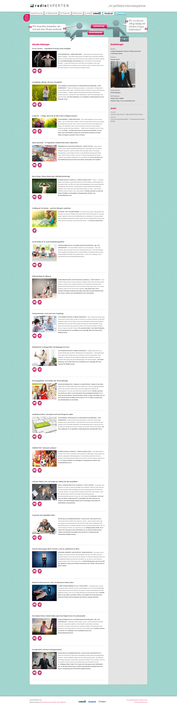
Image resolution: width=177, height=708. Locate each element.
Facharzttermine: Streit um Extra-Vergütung (47, 313)
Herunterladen (39, 71)
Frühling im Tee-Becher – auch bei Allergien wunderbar (51, 208)
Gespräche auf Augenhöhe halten (43, 515)
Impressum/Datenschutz (141, 702)
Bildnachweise (144, 700)
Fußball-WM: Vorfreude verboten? (44, 448)
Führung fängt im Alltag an (41, 276)
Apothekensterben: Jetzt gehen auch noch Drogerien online (52, 414)
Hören (34, 71)
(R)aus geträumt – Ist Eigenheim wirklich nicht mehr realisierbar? (55, 143)
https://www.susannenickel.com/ (126, 100)
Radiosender (95, 32)
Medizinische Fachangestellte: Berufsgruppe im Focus (50, 347)
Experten (99, 26)
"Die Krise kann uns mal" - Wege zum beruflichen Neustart (127, 114)
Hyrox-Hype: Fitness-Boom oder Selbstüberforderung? (51, 176)
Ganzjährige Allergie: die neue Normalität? (47, 82)
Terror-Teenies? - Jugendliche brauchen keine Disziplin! (51, 48)
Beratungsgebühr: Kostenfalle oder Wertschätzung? (50, 381)
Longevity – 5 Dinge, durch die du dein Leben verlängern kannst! (54, 116)
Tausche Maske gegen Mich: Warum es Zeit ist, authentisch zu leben (55, 549)
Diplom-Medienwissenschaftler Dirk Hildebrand (53, 702)
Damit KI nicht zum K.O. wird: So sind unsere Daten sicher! (53, 582)
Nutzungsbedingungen (132, 700)
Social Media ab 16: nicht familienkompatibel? (48, 242)
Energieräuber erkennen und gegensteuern (47, 649)
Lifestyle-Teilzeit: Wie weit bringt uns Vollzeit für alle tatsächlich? (55, 481)
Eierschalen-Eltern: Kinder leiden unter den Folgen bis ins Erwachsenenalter (58, 616)
